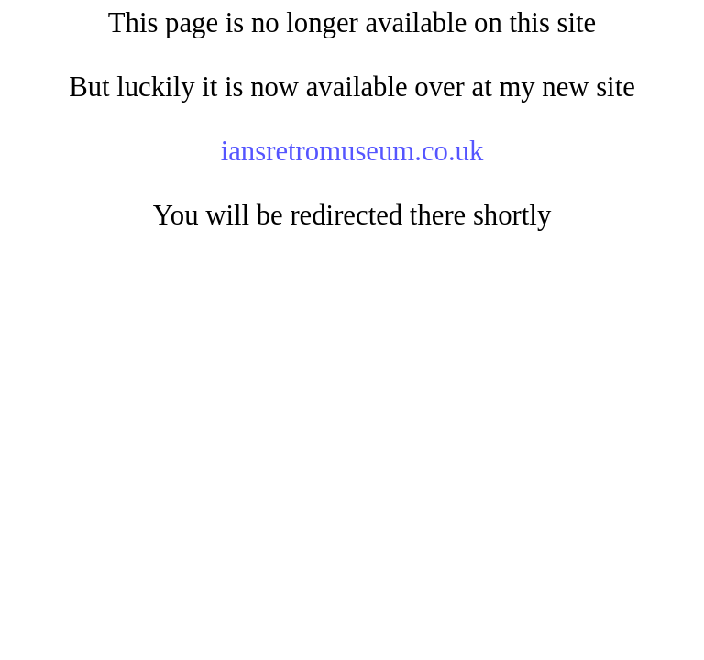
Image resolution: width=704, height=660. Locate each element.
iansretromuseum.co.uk (352, 151)
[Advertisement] (352, 388)
